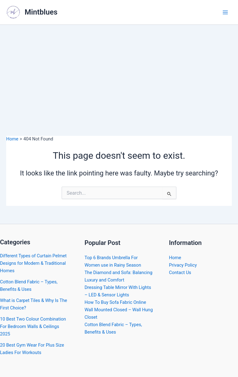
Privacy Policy (183, 265)
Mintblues (41, 12)
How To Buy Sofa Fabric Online (115, 302)
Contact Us (180, 272)
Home (175, 257)
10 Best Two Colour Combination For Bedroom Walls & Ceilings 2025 (33, 326)
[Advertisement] (119, 71)
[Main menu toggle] (225, 12)
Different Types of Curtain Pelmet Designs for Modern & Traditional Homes (33, 263)
